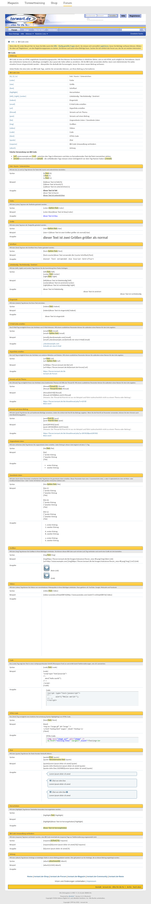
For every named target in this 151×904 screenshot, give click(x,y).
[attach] (13, 148)
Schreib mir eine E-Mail (52, 346)
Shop (54, 3)
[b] (11, 76)
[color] (12, 80)
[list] (11, 120)
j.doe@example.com (51, 344)
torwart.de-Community (97, 876)
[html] (12, 136)
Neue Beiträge (14, 34)
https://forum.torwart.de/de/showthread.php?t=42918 (64, 401)
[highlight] (14, 92)
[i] (13, 76)
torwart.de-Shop (41, 876)
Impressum (91, 881)
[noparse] (13, 144)
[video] (12, 128)
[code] (12, 132)
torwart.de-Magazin (76, 876)
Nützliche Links (40, 34)
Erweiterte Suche (137, 34)
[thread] (13, 112)
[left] (11, 96)
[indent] (13, 100)
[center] (23, 96)
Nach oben (137, 887)
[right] (16, 96)
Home (29, 876)
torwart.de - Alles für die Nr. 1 (114, 887)
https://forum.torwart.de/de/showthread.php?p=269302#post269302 (70, 433)
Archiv (129, 887)
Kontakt (98, 887)
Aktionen (29, 34)
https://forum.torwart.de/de (54, 371)
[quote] (12, 140)
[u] (16, 76)
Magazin (13, 3)
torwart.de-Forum (50, 373)
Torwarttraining (35, 3)
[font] (12, 88)
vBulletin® (71, 896)
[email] (12, 104)
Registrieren (135, 16)
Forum (67, 3)
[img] (12, 124)
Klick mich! (47, 403)
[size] (12, 84)
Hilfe (123, 16)
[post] (12, 116)
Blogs (26, 30)
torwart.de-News (116, 876)
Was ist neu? (39, 30)
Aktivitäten (52, 30)
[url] (11, 108)
